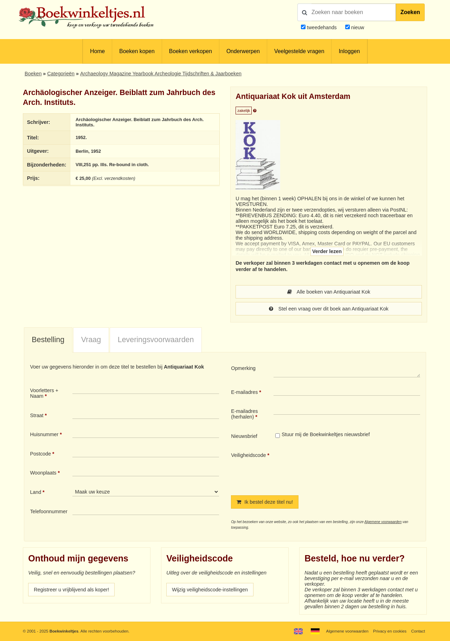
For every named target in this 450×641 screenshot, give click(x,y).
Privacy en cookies (389, 631)
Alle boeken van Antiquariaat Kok (328, 292)
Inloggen (349, 51)
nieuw (357, 27)
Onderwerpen (243, 51)
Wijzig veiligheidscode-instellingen (210, 589)
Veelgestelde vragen (299, 51)
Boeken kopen (136, 51)
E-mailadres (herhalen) (244, 414)
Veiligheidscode (248, 455)
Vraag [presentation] (91, 339)
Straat (36, 415)
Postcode (40, 454)
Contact (418, 631)
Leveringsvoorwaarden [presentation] (156, 339)
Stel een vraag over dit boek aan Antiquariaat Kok (328, 309)
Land (35, 492)
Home (97, 51)
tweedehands (322, 27)
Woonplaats (43, 473)
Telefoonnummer (48, 511)
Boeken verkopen (190, 51)
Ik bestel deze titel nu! (265, 502)
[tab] (48, 340)
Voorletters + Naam (44, 393)
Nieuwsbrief (244, 436)
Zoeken (410, 12)
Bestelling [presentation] (48, 339)
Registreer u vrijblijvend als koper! (71, 589)
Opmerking (243, 368)
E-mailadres (244, 392)
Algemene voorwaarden (383, 522)
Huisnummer (44, 434)
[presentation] (332, 468)
